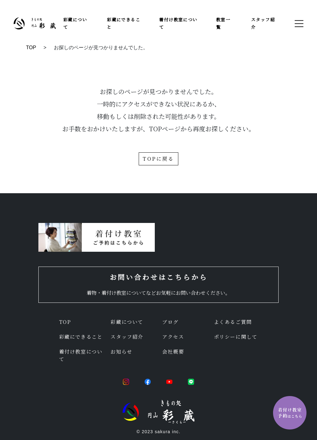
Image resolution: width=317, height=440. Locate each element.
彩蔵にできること (81, 336)
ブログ (170, 321)
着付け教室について (81, 355)
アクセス (173, 336)
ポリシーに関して (236, 336)
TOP (31, 47)
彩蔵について (127, 321)
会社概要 (173, 351)
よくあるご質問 (233, 321)
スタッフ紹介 (127, 336)
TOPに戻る (158, 158)
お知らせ (121, 351)
